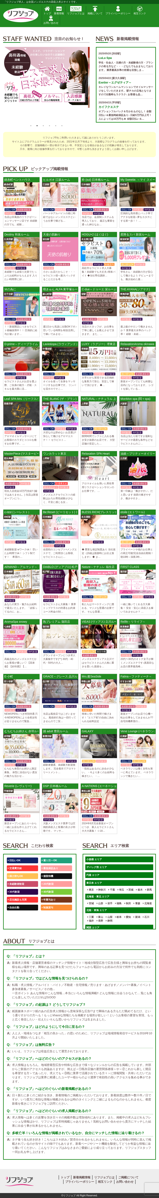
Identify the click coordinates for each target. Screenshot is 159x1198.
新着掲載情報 (81, 1177)
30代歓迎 (14, 891)
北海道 (147, 903)
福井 (90, 920)
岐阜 (118, 917)
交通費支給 (15, 868)
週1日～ (47, 923)
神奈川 (101, 889)
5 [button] (56, 126)
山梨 (109, 917)
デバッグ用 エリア (96, 867)
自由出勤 (13, 907)
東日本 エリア (94, 882)
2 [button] (37, 126)
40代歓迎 (48, 891)
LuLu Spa (105, 58)
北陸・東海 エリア (96, 910)
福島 (118, 903)
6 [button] (62, 126)
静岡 (109, 920)
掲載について (95, 10)
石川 (146, 917)
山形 (100, 903)
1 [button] (31, 126)
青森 (137, 903)
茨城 (130, 889)
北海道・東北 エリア (97, 896)
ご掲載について (128, 1177)
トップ (47, 10)
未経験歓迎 (49, 915)
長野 (100, 920)
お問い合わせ (50, 20)
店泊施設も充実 (17, 899)
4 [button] (49, 126)
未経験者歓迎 (16, 884)
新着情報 (59, 10)
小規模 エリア (94, 859)
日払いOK (14, 860)
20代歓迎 (48, 884)
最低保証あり (50, 868)
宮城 (90, 903)
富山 (100, 917)
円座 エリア (92, 875)
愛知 (127, 917)
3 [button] (43, 126)
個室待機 (47, 876)
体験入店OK (15, 923)
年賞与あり (49, 899)
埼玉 (121, 889)
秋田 (127, 903)
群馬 (148, 889)
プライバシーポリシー (118, 10)
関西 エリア (92, 927)
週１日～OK (49, 860)
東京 (90, 889)
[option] (46, 85)
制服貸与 (47, 907)
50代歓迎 (14, 915)
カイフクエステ (109, 107)
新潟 (137, 917)
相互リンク (140, 10)
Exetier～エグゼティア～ (115, 82)
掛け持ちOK (15, 876)
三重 (90, 917)
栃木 (139, 889)
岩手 (109, 903)
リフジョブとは (75, 10)
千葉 (111, 889)
